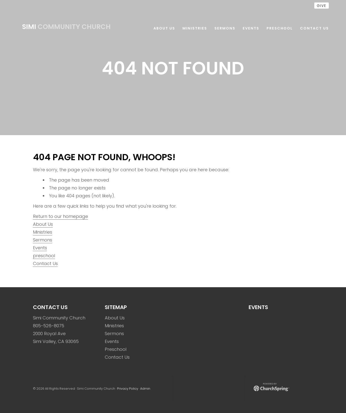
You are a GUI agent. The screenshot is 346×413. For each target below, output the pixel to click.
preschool (44, 256)
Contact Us (45, 263)
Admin (145, 388)
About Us (43, 224)
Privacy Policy (127, 388)
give (321, 5)
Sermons (42, 240)
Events (40, 248)
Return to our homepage (60, 216)
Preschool (115, 349)
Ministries (42, 232)
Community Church (66, 27)
